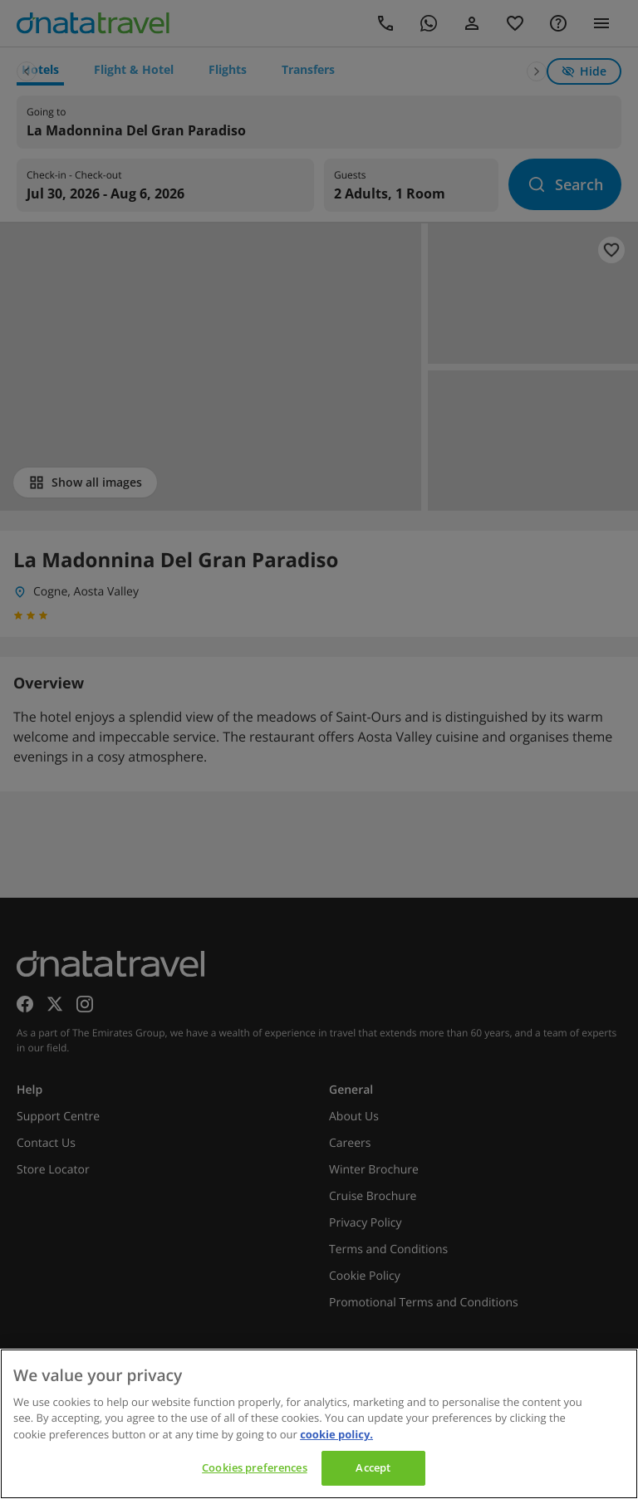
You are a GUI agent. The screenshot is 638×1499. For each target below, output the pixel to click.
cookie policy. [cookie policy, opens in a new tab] (336, 1434)
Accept (373, 1467)
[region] (319, 1424)
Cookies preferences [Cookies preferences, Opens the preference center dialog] (254, 1467)
